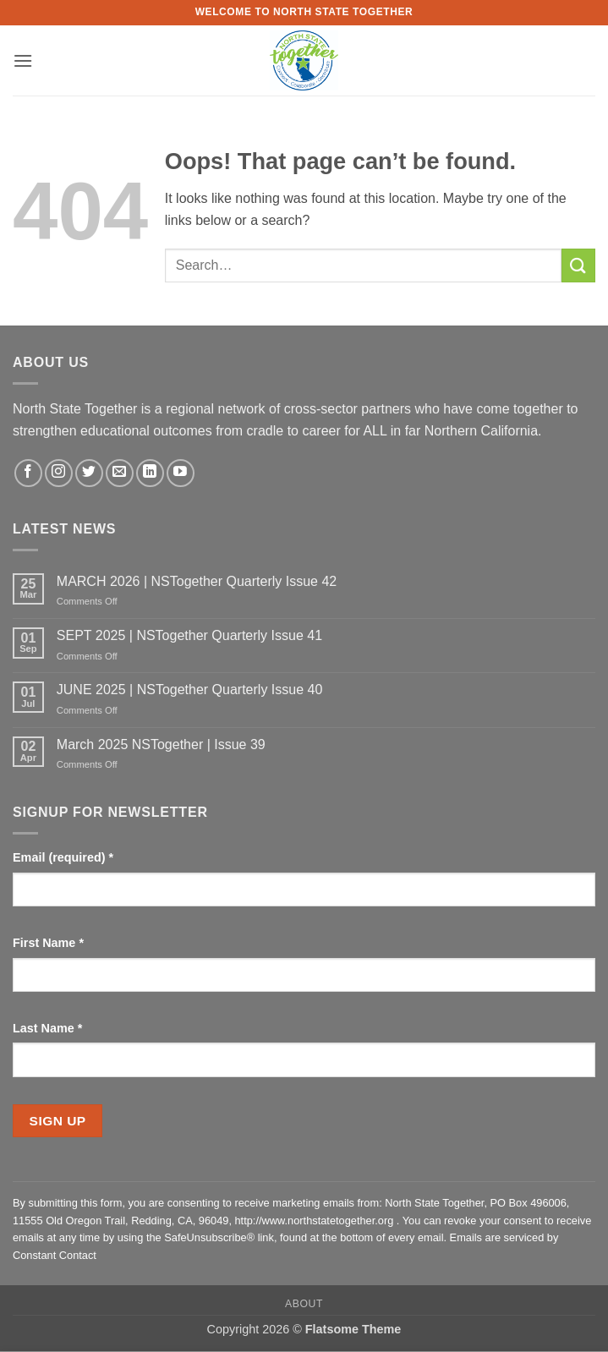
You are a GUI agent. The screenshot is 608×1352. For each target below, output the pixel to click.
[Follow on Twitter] (89, 473)
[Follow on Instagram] (59, 473)
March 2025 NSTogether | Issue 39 (161, 744)
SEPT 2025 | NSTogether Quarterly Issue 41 (189, 635)
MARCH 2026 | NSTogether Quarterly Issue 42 (197, 581)
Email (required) (63, 857)
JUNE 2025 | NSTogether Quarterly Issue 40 (190, 689)
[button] (23, 60)
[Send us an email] (120, 473)
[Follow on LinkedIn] (150, 473)
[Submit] (578, 265)
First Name (48, 943)
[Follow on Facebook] (28, 473)
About (304, 1304)
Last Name (47, 1028)
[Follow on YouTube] (180, 473)
